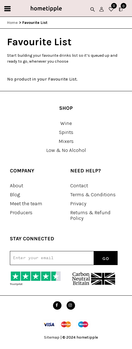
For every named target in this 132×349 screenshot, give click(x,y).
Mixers (66, 141)
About (16, 185)
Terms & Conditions (93, 194)
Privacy (78, 203)
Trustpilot (16, 284)
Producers (21, 212)
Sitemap (52, 337)
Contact (79, 185)
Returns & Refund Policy (90, 215)
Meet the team (26, 203)
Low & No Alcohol (66, 150)
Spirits (66, 132)
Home (12, 22)
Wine (66, 123)
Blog (15, 194)
